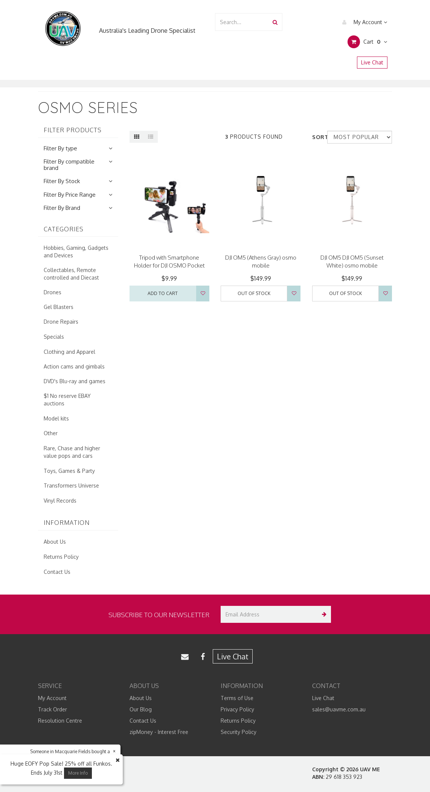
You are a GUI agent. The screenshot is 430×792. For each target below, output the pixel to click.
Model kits (56, 418)
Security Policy (238, 732)
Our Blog (141, 709)
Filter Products (73, 130)
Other (51, 433)
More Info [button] (78, 773)
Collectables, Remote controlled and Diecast (71, 274)
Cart (367, 41)
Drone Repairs (61, 321)
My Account (363, 22)
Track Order (52, 709)
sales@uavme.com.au (339, 709)
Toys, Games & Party (69, 471)
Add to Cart (163, 293)
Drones (52, 292)
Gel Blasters (58, 307)
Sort (317, 137)
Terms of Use (237, 698)
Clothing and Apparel (69, 352)
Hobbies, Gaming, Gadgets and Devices (76, 251)
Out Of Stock (254, 293)
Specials (54, 336)
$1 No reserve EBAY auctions (67, 400)
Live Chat (372, 62)
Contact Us (57, 572)
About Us (55, 541)
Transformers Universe (71, 485)
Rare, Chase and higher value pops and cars (72, 452)
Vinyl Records (60, 500)
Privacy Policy (237, 709)
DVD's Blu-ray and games (74, 381)
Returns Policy (61, 556)
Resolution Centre (60, 720)
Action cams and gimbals (74, 366)
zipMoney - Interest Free (159, 732)
